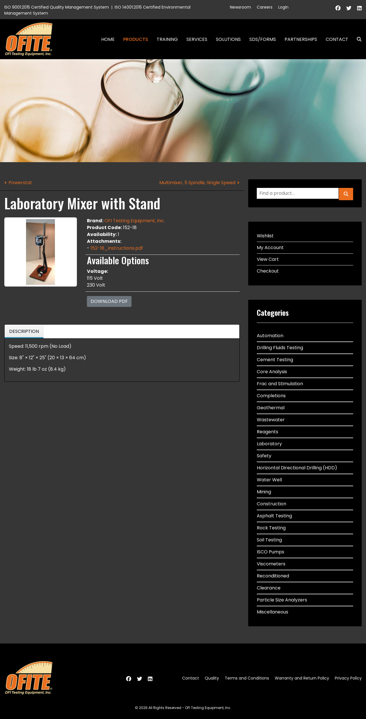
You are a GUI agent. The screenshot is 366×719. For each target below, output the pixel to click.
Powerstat (20, 182)
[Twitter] (348, 8)
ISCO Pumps (270, 552)
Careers (264, 7)
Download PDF (109, 301)
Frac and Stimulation (280, 383)
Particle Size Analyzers (282, 600)
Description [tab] (24, 331)
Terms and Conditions (247, 678)
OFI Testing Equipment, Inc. (134, 220)
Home (108, 39)
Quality (212, 678)
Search (357, 39)
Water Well (269, 479)
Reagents (267, 431)
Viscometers (271, 564)
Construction (271, 503)
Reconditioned (273, 576)
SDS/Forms (262, 39)
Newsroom (240, 7)
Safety (264, 455)
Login (283, 7)
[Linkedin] (359, 8)
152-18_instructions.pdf (117, 248)
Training (167, 39)
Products (135, 39)
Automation (270, 335)
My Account (270, 247)
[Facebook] (338, 8)
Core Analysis (272, 371)
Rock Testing (271, 528)
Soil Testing (269, 540)
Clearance (269, 588)
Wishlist (265, 236)
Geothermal (271, 407)
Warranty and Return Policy (302, 678)
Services (196, 39)
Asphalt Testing (274, 516)
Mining (264, 491)
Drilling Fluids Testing (280, 347)
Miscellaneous (272, 612)
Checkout (268, 271)
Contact (337, 39)
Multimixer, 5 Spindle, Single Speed (197, 182)
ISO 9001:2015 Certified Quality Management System (56, 7)
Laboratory (269, 443)
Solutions (228, 39)
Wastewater (271, 419)
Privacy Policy (348, 678)
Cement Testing (275, 359)
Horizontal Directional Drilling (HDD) (297, 467)
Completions (271, 395)
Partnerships (301, 39)
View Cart (268, 259)
